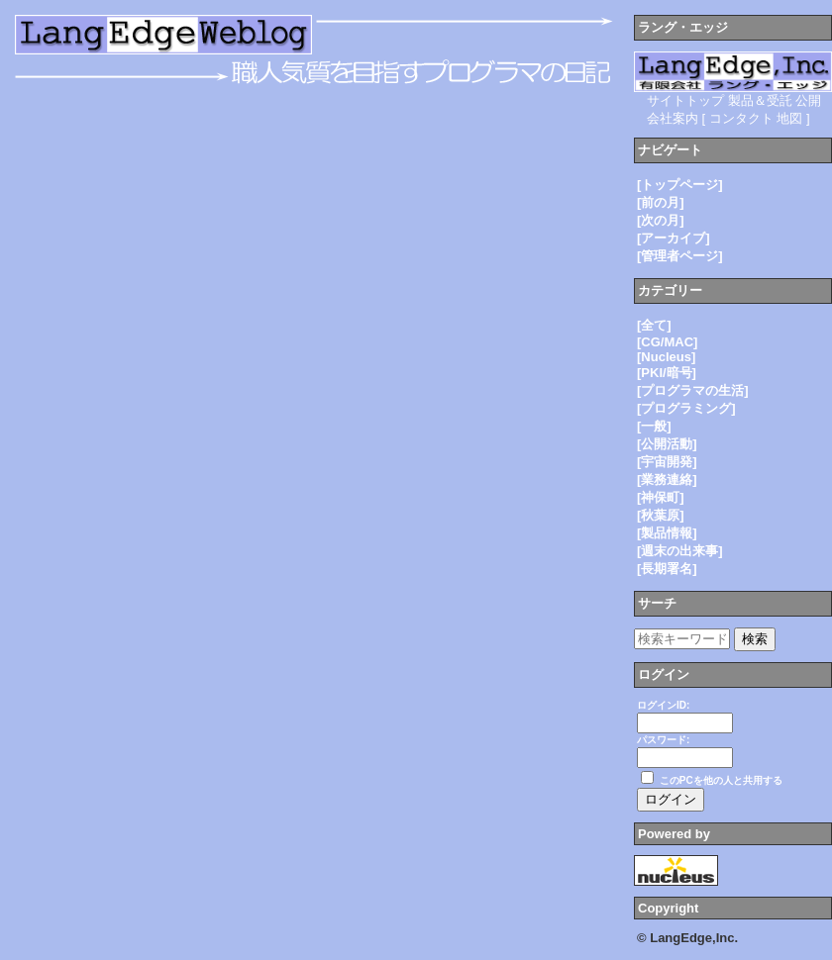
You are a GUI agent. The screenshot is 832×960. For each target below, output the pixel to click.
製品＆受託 (760, 100)
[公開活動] (667, 443)
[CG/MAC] (667, 342)
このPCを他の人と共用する (721, 780)
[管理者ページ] (680, 255)
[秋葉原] (660, 515)
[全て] (654, 325)
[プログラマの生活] (693, 390)
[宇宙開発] (667, 461)
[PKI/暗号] (666, 372)
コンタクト (741, 118)
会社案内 (672, 118)
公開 (808, 100)
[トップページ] (680, 184)
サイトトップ (685, 100)
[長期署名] (667, 568)
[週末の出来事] (680, 550)
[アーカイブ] (673, 238)
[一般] (654, 426)
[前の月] (660, 202)
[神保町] (660, 497)
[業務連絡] (667, 479)
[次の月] (660, 220)
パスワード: (663, 739)
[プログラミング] (686, 408)
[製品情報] (667, 533)
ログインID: (663, 705)
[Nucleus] (666, 356)
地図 (789, 118)
